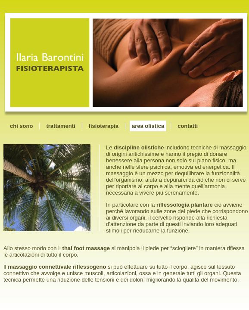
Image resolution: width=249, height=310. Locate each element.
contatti (187, 126)
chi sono (21, 126)
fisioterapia (103, 126)
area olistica (148, 126)
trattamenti (60, 126)
